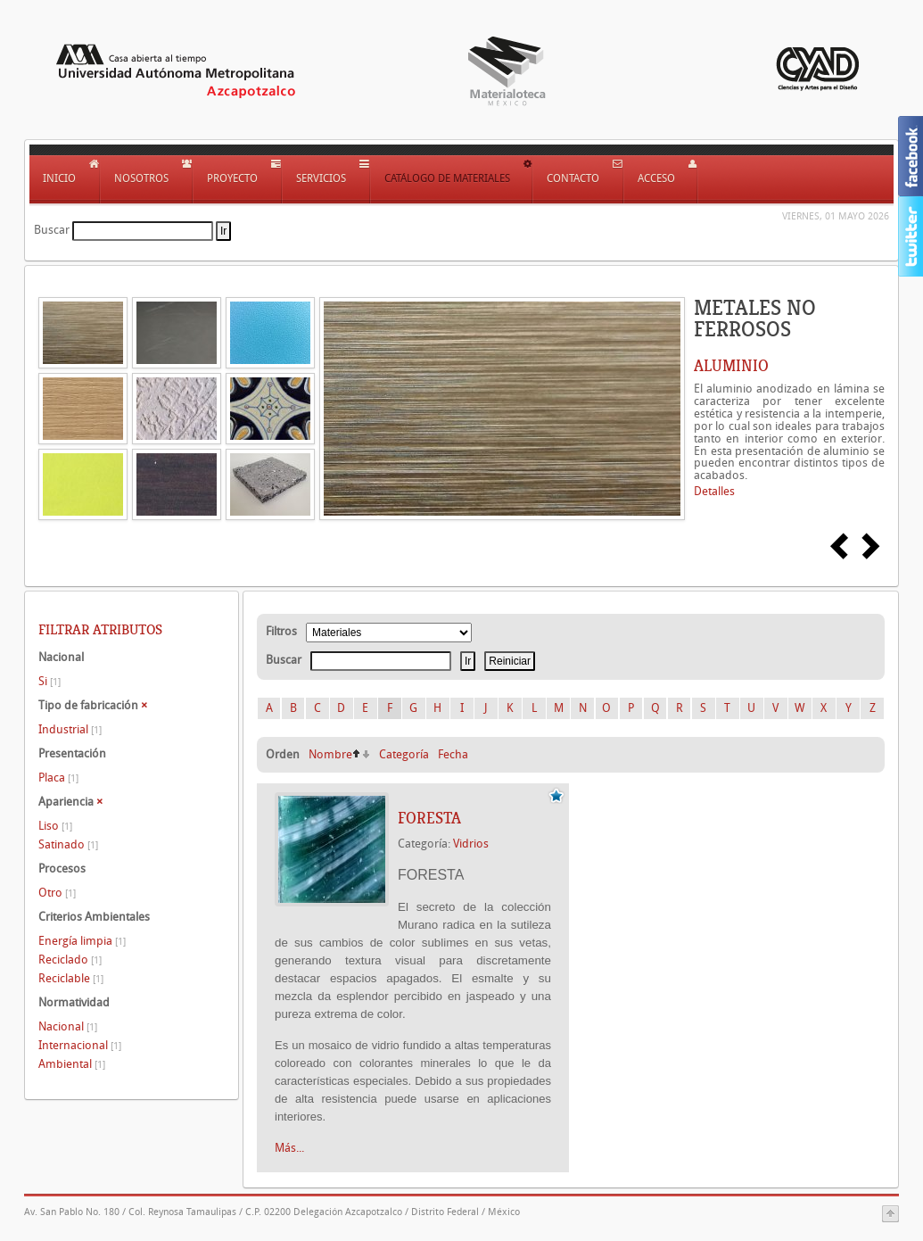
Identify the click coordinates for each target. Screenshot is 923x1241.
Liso (55, 825)
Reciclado (70, 959)
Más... (289, 1147)
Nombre (330, 754)
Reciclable (70, 978)
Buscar (52, 229)
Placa (58, 777)
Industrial (70, 729)
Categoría (404, 754)
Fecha (453, 754)
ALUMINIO (731, 366)
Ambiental (71, 1064)
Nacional (67, 1026)
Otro (57, 892)
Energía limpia (82, 940)
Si (49, 681)
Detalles (714, 491)
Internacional (79, 1045)
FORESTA (429, 818)
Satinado (68, 844)
